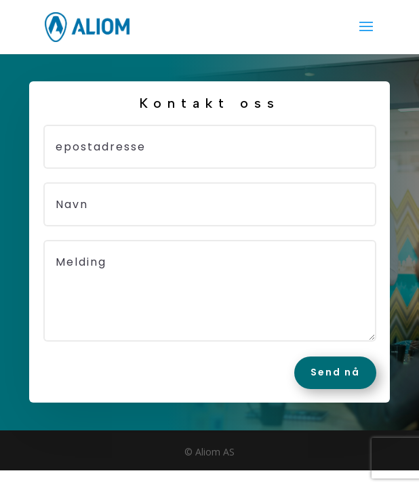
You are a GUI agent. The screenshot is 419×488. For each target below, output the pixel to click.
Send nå (335, 372)
